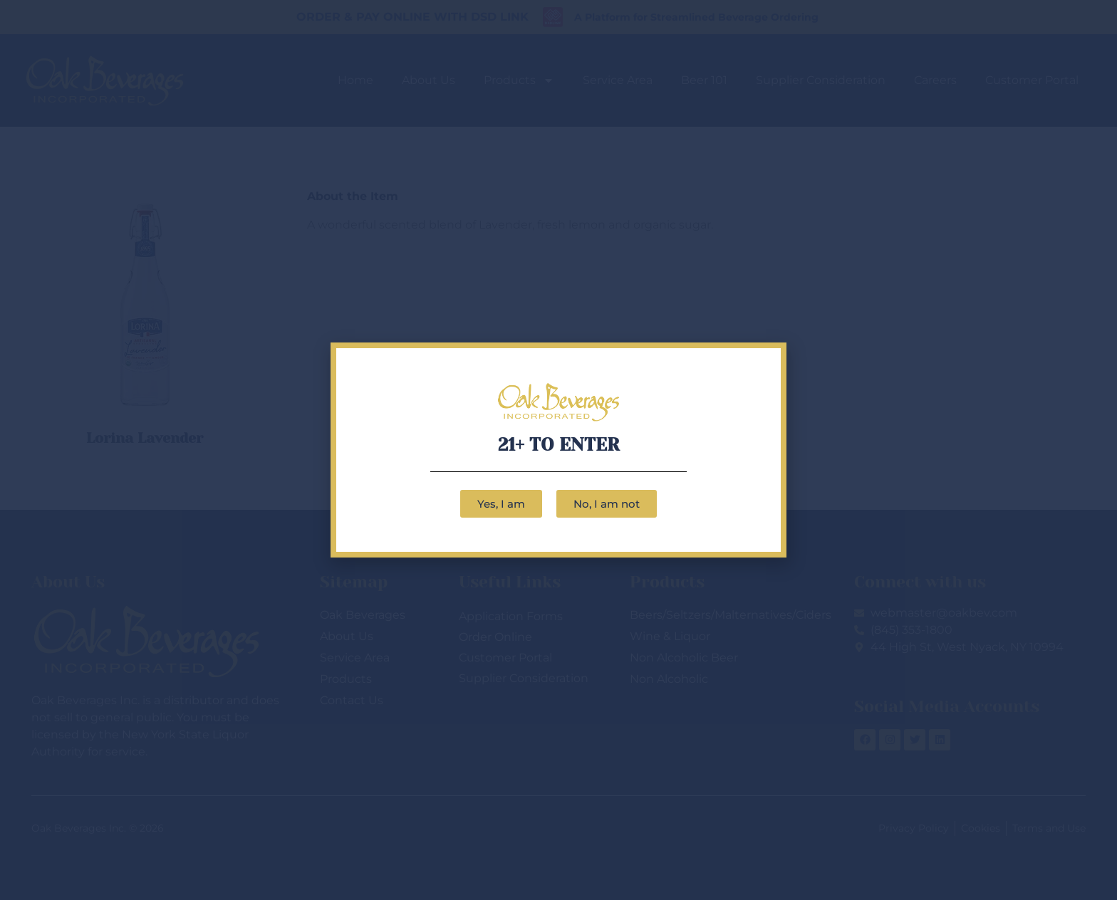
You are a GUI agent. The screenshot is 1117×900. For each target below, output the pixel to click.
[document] (558, 450)
